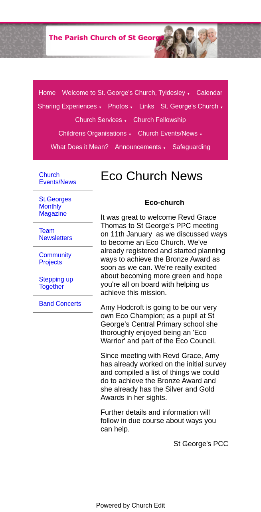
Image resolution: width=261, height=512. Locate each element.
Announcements (138, 147)
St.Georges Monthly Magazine (55, 206)
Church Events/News (168, 133)
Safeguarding (191, 147)
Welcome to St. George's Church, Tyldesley (123, 92)
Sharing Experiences (67, 106)
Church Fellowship (159, 119)
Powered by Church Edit (130, 505)
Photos (118, 106)
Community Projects (55, 259)
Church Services (98, 119)
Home (47, 92)
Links (146, 106)
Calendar (209, 92)
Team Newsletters (56, 234)
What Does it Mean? (80, 147)
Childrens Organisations (93, 133)
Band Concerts (60, 303)
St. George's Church (189, 106)
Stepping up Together (56, 283)
